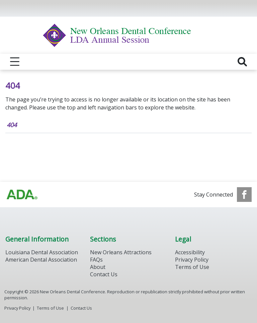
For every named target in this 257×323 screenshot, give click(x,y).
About (97, 267)
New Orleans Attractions (121, 252)
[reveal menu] (14, 62)
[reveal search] (242, 62)
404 (12, 125)
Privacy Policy (191, 259)
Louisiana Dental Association (41, 252)
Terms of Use (192, 267)
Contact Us (103, 274)
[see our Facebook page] (244, 194)
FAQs (96, 259)
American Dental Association (41, 259)
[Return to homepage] (128, 35)
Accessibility (190, 252)
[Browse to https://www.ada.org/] (22, 194)
